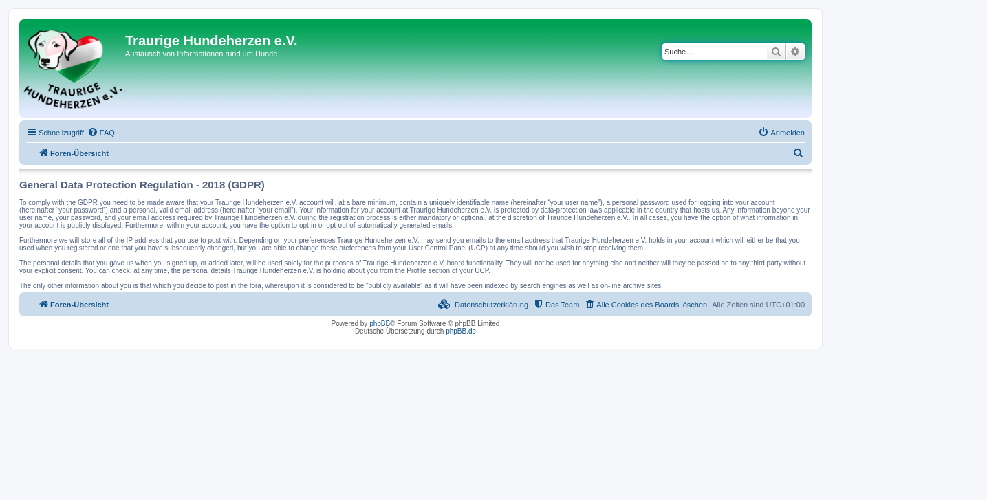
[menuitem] (101, 133)
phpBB (379, 323)
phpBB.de (461, 331)
